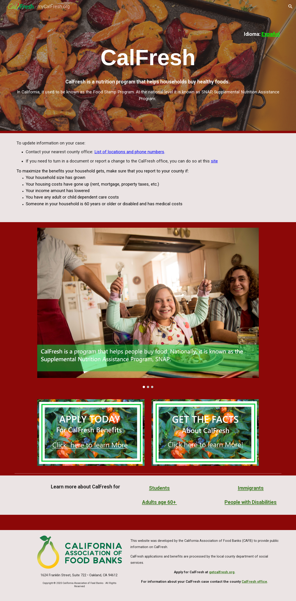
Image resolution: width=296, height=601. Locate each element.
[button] (290, 6)
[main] (148, 34)
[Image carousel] (148, 308)
